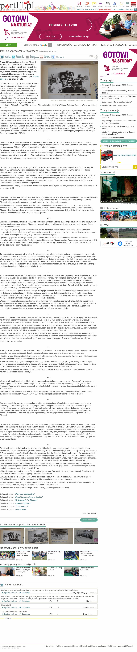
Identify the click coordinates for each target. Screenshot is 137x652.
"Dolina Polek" (20, 509)
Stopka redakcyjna (98, 646)
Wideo (105, 225)
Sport (8, 45)
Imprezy (115, 6)
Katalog (94, 6)
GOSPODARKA (82, 45)
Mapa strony (131, 646)
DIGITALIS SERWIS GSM (124, 155)
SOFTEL (16, 648)
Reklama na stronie (64, 646)
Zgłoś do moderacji (9, 593)
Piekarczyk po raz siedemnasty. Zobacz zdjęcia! (118, 92)
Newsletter (50, 646)
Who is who (87, 6)
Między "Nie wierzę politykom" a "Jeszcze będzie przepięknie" (118, 133)
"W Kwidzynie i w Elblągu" (25, 500)
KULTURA (106, 45)
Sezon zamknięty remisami (113, 138)
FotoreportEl (107, 172)
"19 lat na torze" (21, 506)
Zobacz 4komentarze (20, 57)
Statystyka (85, 646)
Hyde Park (121, 6)
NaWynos (133, 3)
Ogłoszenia (79, 6)
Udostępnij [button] (60, 57)
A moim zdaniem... (88, 520)
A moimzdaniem (8, 57)
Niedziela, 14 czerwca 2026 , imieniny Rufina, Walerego (104, 9)
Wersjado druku (47, 57)
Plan (127, 6)
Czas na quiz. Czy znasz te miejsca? (117, 102)
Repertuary (108, 6)
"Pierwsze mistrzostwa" (24, 494)
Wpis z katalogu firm (113, 146)
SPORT (96, 45)
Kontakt (76, 646)
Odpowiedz (24, 593)
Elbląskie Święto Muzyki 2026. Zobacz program (117, 86)
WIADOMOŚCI (64, 45)
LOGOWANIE (120, 45)
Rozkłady (100, 6)
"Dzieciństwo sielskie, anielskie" (28, 497)
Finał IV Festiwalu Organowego (114, 105)
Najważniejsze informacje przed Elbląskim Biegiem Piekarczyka (119, 97)
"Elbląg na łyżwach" (23, 503)
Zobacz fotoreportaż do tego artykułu (23, 525)
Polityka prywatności (116, 646)
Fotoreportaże (110, 208)
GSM (119, 162)
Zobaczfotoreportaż (34, 57)
